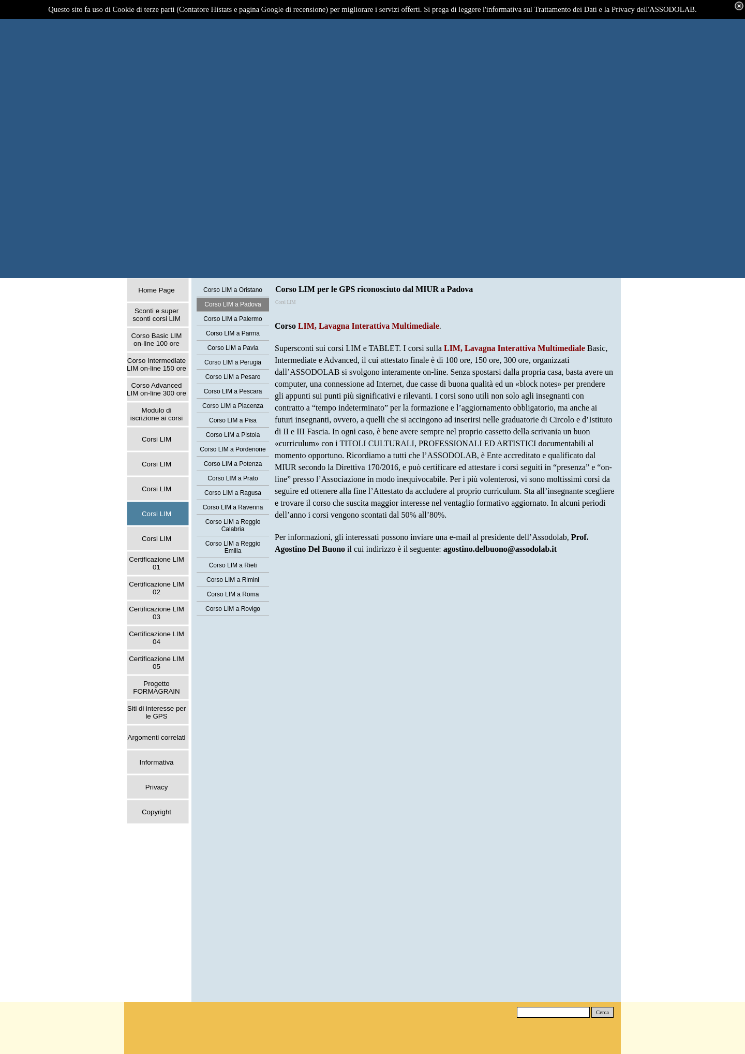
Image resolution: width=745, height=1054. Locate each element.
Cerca (602, 1012)
